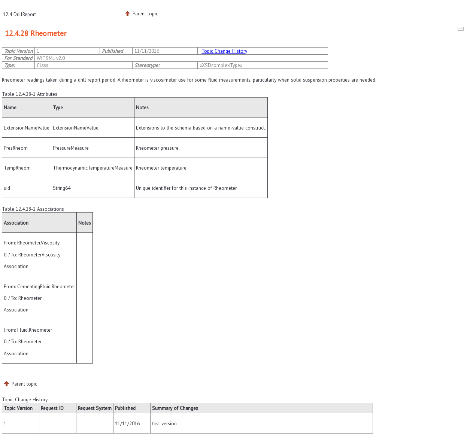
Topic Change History (224, 51)
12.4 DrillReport (19, 14)
